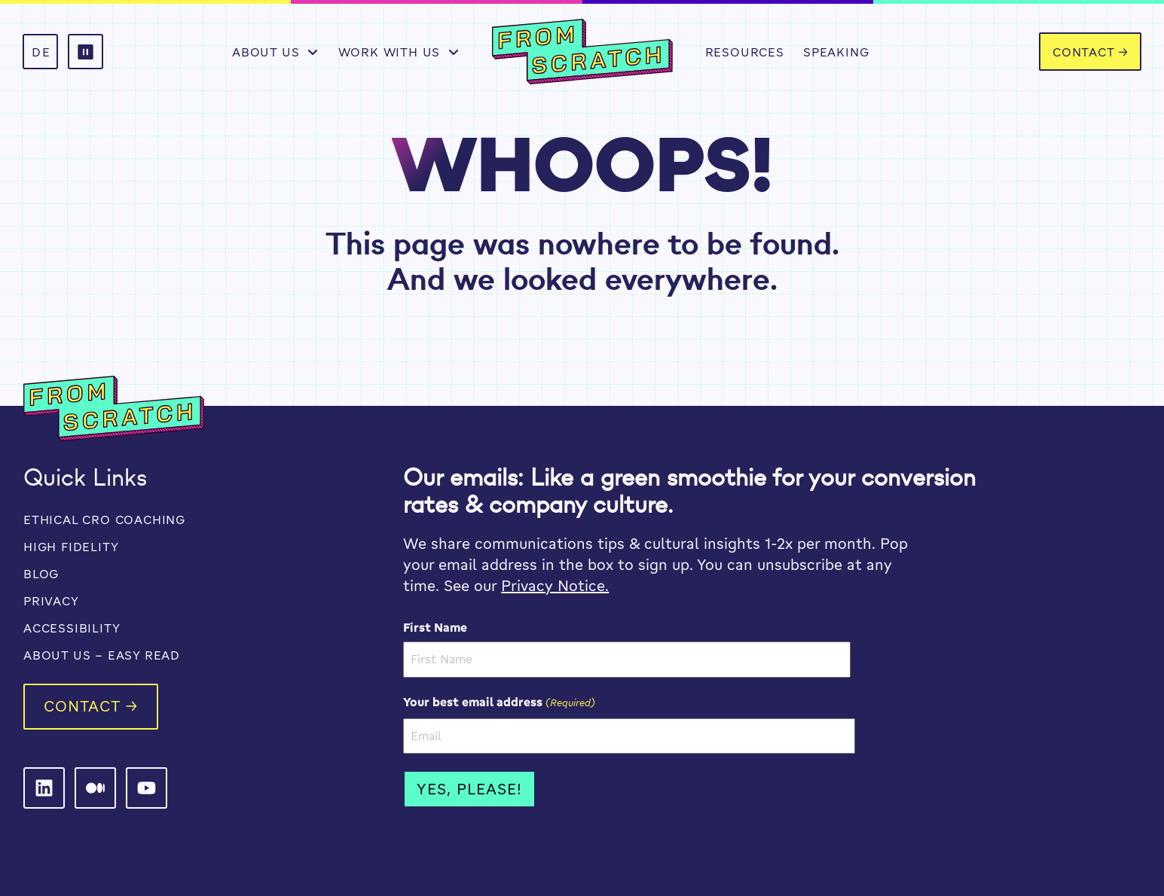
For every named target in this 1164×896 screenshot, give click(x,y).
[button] (85, 51)
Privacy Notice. (555, 585)
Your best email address (498, 702)
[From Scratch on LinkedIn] (44, 788)
